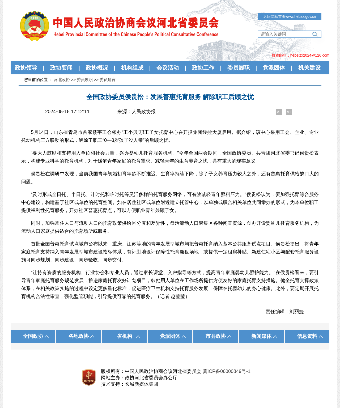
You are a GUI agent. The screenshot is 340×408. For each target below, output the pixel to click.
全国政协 (33, 336)
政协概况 (97, 68)
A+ (289, 112)
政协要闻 (61, 68)
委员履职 (238, 68)
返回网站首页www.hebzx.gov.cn (289, 16)
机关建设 (309, 68)
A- (279, 112)
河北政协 (62, 79)
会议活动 (167, 68)
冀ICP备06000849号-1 (226, 371)
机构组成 (132, 68)
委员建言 (108, 79)
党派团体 (274, 68)
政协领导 (26, 68)
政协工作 (203, 68)
